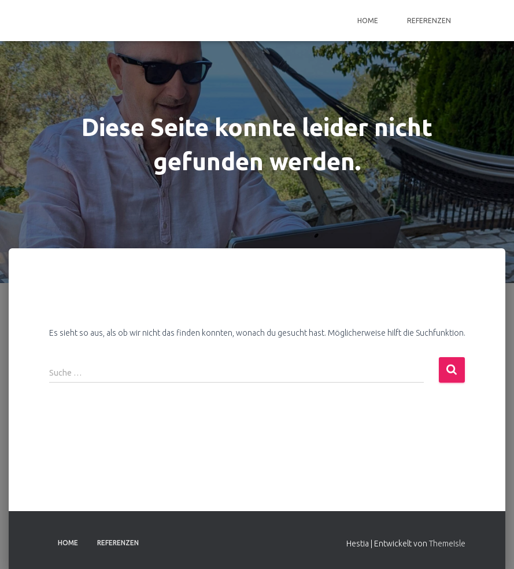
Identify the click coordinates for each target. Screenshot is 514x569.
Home (367, 20)
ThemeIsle (447, 543)
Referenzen (429, 20)
